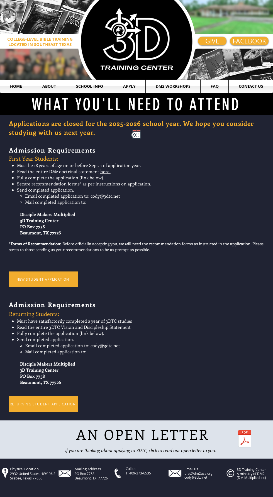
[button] (49, 86)
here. (105, 171)
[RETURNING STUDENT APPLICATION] (43, 404)
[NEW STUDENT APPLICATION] (43, 279)
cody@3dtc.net (105, 196)
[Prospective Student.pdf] (245, 439)
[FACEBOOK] (249, 41)
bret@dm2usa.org (198, 473)
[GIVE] (212, 41)
